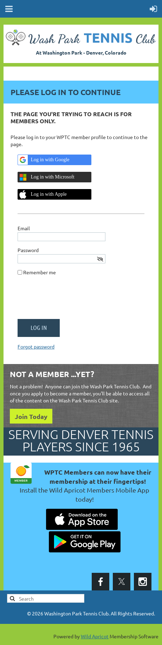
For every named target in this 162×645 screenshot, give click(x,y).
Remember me (39, 272)
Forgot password (36, 346)
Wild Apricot (95, 636)
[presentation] (71, 300)
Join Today (31, 416)
